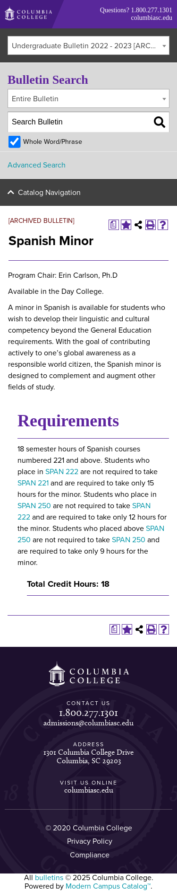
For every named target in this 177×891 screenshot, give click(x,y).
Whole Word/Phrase (52, 142)
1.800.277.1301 (152, 10)
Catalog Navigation (49, 192)
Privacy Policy (89, 841)
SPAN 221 (33, 483)
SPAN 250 (34, 506)
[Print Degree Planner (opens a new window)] (114, 225)
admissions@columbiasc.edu (88, 722)
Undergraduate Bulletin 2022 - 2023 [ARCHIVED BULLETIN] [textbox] (90, 46)
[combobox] (88, 45)
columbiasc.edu (151, 17)
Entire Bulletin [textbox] (35, 99)
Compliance (90, 855)
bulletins (49, 877)
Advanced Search (37, 165)
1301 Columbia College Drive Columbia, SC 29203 (88, 756)
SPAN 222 (61, 471)
